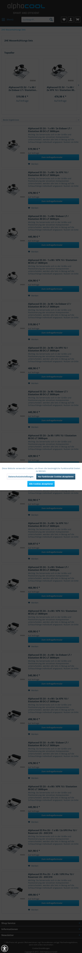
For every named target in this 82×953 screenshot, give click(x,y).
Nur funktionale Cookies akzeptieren (56, 476)
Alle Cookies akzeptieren (41, 483)
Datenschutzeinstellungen (20, 476)
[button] (4, 948)
